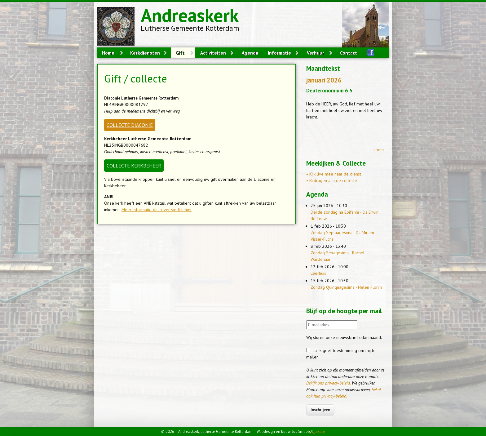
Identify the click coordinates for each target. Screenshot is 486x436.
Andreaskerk (190, 15)
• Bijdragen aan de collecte (331, 180)
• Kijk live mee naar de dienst (333, 174)
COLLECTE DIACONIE (130, 125)
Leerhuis (318, 273)
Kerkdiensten (145, 53)
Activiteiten (213, 53)
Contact (348, 53)
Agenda (250, 53)
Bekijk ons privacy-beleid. (328, 383)
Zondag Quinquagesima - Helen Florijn (346, 287)
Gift (180, 53)
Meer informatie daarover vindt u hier (157, 209)
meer (379, 149)
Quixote (318, 431)
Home (108, 53)
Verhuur (315, 53)
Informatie (279, 53)
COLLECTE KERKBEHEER (134, 165)
